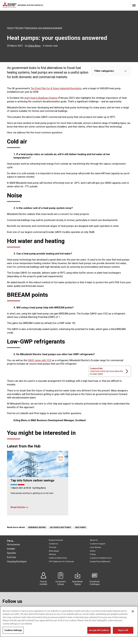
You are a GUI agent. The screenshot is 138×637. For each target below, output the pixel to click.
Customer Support (97, 544)
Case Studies (95, 547)
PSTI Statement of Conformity (61, 562)
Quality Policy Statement (100, 562)
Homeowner (13, 544)
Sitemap (52, 554)
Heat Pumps (80, 527)
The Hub (52, 547)
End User (11, 557)
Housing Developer (17, 561)
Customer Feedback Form (101, 558)
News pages (54, 551)
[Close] (132, 613)
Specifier (11, 553)
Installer (11, 548)
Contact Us (53, 544)
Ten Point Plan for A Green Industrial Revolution (56, 88)
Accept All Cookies (99, 632)
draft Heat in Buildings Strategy (41, 97)
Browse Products (56, 540)
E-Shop (93, 554)
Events (92, 551)
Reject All (123, 632)
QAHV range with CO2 (39, 360)
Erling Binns (34, 45)
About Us (94, 540)
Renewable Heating (37, 527)
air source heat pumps (60, 527)
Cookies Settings (13, 632)
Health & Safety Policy (58, 558)
